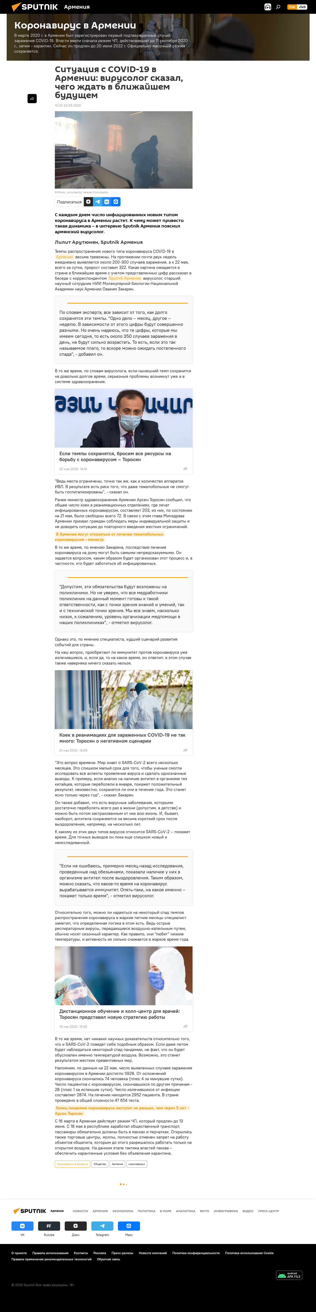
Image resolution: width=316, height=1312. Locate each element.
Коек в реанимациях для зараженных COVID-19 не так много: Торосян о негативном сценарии (122, 738)
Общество (100, 1164)
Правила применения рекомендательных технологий (51, 1259)
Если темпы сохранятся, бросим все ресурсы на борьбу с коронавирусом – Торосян (115, 456)
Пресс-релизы (122, 1253)
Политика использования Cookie (249, 1253)
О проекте (19, 1253)
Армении (64, 256)
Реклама (99, 1253)
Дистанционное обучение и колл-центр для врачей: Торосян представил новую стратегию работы (119, 1014)
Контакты (81, 1253)
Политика (146, 1211)
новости (80, 1211)
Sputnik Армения (125, 278)
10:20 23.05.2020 (68, 105)
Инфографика (226, 1211)
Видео (248, 1211)
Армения (117, 1164)
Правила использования (50, 1253)
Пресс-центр (268, 1211)
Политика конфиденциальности (196, 1253)
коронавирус (137, 1164)
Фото (204, 1211)
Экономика (122, 1211)
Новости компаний (153, 1253)
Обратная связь (108, 1259)
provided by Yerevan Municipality (87, 192)
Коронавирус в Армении (72, 1164)
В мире (165, 1211)
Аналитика (185, 1211)
